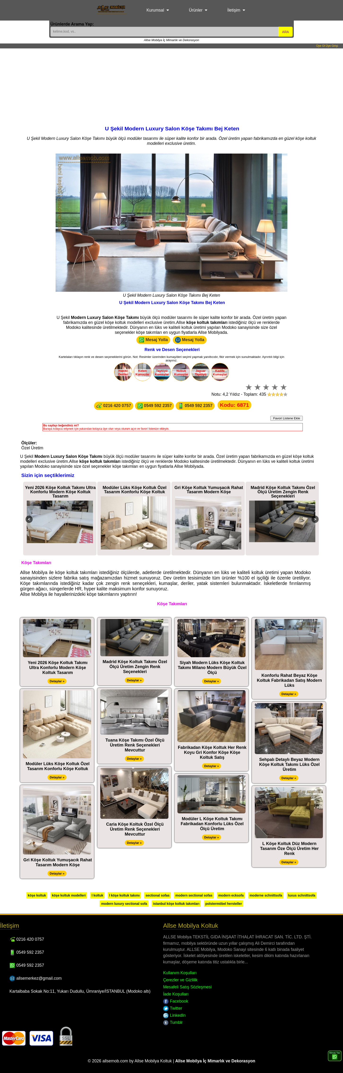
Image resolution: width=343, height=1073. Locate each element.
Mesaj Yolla (153, 340)
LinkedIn (174, 1015)
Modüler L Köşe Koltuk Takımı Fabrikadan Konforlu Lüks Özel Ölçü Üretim (212, 823)
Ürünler (195, 10)
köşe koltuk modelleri (69, 895)
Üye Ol (320, 45)
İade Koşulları (176, 994)
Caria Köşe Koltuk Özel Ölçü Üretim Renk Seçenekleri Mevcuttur (135, 829)
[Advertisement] (171, 84)
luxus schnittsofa (301, 895)
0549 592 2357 (154, 406)
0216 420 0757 (113, 406)
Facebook (175, 1001)
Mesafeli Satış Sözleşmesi (187, 987)
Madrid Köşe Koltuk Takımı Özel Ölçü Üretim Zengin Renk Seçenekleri (283, 491)
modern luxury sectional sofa (124, 904)
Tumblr (173, 1022)
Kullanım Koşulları (180, 972)
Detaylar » (57, 681)
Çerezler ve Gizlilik (180, 980)
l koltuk (97, 895)
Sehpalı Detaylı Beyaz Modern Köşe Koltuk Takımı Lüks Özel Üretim (289, 764)
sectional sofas (157, 895)
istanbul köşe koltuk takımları (176, 904)
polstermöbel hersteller (223, 904)
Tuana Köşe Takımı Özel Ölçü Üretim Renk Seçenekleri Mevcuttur (134, 745)
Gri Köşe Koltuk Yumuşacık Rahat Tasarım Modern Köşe (208, 489)
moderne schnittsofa (266, 895)
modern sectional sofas (193, 895)
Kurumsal (155, 10)
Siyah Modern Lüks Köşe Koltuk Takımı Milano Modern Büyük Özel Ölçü (212, 667)
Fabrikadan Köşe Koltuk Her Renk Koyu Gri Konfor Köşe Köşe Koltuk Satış (212, 752)
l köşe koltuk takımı (124, 895)
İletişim (233, 10)
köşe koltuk (37, 895)
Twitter (172, 1008)
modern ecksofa (231, 895)
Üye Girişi (332, 45)
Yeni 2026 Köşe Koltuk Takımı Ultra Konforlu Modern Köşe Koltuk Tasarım (60, 491)
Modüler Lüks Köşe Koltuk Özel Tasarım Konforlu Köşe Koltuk (135, 489)
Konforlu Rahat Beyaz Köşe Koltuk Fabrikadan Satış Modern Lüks (289, 680)
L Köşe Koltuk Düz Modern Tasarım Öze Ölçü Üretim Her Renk (289, 848)
